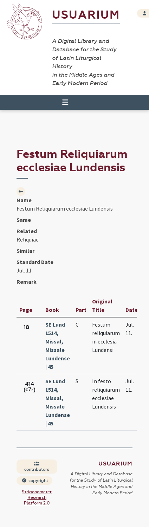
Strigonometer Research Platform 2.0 (37, 497)
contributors (36, 467)
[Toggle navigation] (62, 102)
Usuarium (86, 15)
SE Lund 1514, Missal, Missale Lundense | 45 (57, 345)
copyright (34, 480)
